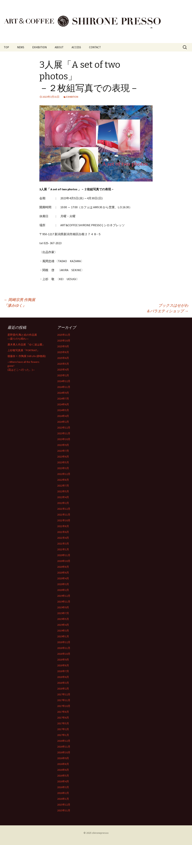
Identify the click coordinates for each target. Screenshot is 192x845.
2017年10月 (63, 706)
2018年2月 (63, 688)
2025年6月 (63, 358)
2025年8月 (63, 352)
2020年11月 (63, 555)
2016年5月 (63, 775)
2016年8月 (63, 764)
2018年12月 (63, 642)
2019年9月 (63, 607)
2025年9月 (63, 346)
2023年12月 (63, 427)
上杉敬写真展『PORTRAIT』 (24, 350)
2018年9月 (63, 659)
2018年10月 (63, 653)
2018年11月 (63, 648)
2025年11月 (63, 334)
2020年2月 (63, 590)
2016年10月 (63, 752)
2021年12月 (63, 508)
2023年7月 (63, 450)
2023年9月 (63, 445)
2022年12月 (63, 474)
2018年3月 (63, 682)
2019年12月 (63, 595)
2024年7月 (63, 398)
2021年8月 (63, 526)
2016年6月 (63, 769)
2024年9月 (63, 392)
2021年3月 (63, 543)
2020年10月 (63, 561)
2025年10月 (63, 340)
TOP (6, 47)
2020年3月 (63, 584)
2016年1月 (63, 798)
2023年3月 (63, 468)
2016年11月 (63, 746)
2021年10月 (63, 520)
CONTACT (95, 47)
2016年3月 (63, 787)
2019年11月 (63, 601)
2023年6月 (63, 456)
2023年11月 (63, 433)
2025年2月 (63, 375)
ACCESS (76, 47)
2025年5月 (63, 363)
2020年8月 (63, 566)
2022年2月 (63, 503)
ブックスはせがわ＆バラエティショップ (167, 308)
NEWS (20, 47)
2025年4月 (63, 369)
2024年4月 (63, 416)
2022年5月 (63, 491)
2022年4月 (63, 497)
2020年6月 (63, 572)
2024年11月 (63, 387)
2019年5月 (63, 619)
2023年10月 (63, 439)
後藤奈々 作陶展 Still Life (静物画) (27, 356)
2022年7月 (63, 485)
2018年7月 (63, 671)
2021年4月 (63, 537)
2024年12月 (63, 381)
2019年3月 (63, 630)
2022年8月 (63, 479)
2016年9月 (63, 758)
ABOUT (59, 47)
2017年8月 (63, 711)
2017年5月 (63, 723)
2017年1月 (63, 735)
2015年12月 (63, 804)
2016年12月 (63, 740)
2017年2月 (63, 729)
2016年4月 (63, 781)
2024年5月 (63, 410)
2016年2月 (63, 793)
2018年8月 (63, 665)
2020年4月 (63, 578)
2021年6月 (63, 532)
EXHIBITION (39, 47)
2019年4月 (63, 624)
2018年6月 (63, 677)
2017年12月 (63, 694)
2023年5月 (63, 462)
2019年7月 (63, 613)
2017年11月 (63, 700)
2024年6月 (63, 404)
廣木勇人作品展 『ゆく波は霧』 (26, 344)
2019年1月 (63, 636)
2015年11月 (63, 810)
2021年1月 (63, 549)
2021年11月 (63, 514)
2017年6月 (63, 717)
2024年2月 (63, 421)
